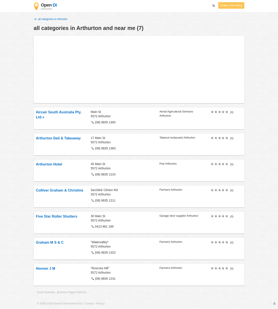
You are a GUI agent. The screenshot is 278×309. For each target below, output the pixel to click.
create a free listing (231, 5)
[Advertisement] (139, 69)
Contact (89, 303)
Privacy (100, 303)
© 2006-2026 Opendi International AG (60, 303)
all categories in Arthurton (51, 19)
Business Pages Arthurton (72, 292)
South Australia (45, 292)
